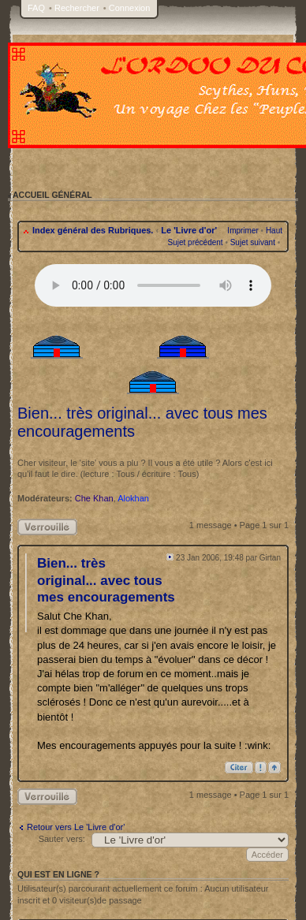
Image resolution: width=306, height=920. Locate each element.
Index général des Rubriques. (92, 230)
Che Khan (94, 498)
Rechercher (76, 8)
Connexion (130, 8)
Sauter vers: (62, 839)
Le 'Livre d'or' (189, 230)
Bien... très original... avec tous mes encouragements (106, 580)
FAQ (36, 8)
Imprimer (242, 230)
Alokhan (133, 498)
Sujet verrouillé (47, 527)
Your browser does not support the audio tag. (153, 285)
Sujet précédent (195, 242)
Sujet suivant (252, 242)
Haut (274, 230)
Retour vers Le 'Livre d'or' (76, 827)
